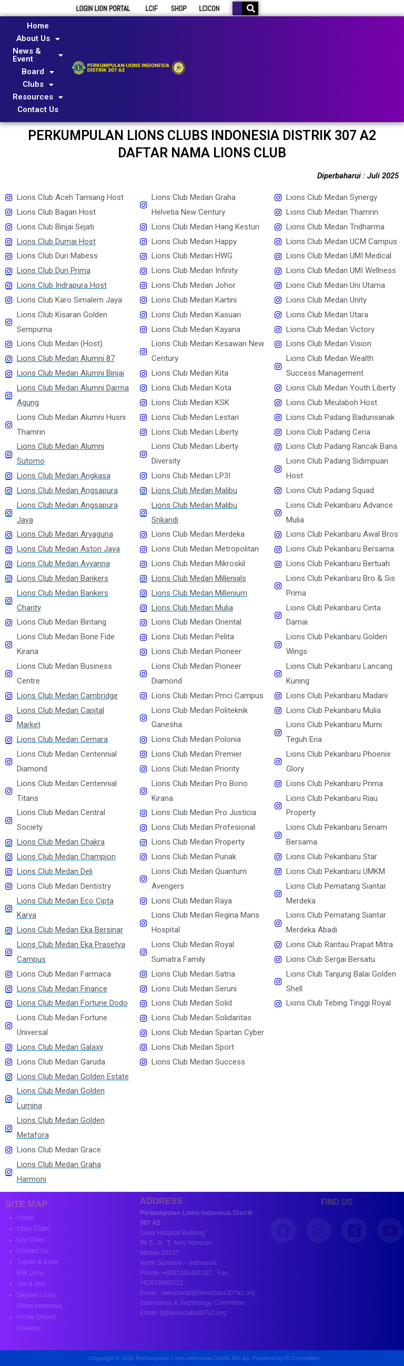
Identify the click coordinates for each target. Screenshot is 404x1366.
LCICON (209, 8)
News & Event (38, 55)
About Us (38, 38)
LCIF (151, 8)
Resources (38, 97)
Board (38, 71)
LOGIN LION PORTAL (103, 8)
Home (38, 26)
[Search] (251, 8)
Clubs (38, 84)
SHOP (179, 8)
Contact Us (37, 109)
